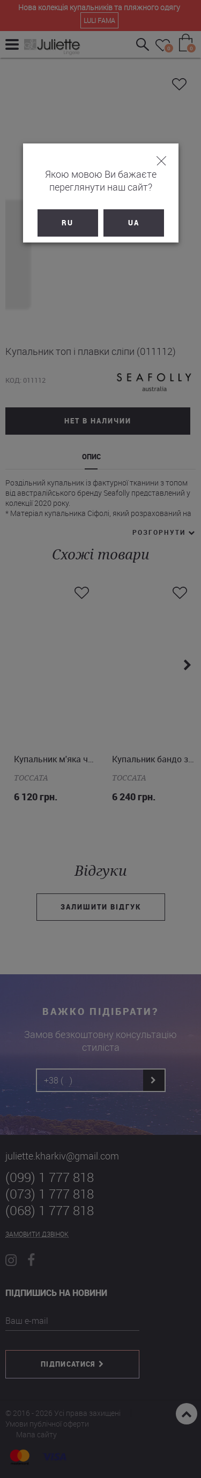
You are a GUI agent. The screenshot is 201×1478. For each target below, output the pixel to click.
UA (133, 223)
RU (67, 223)
